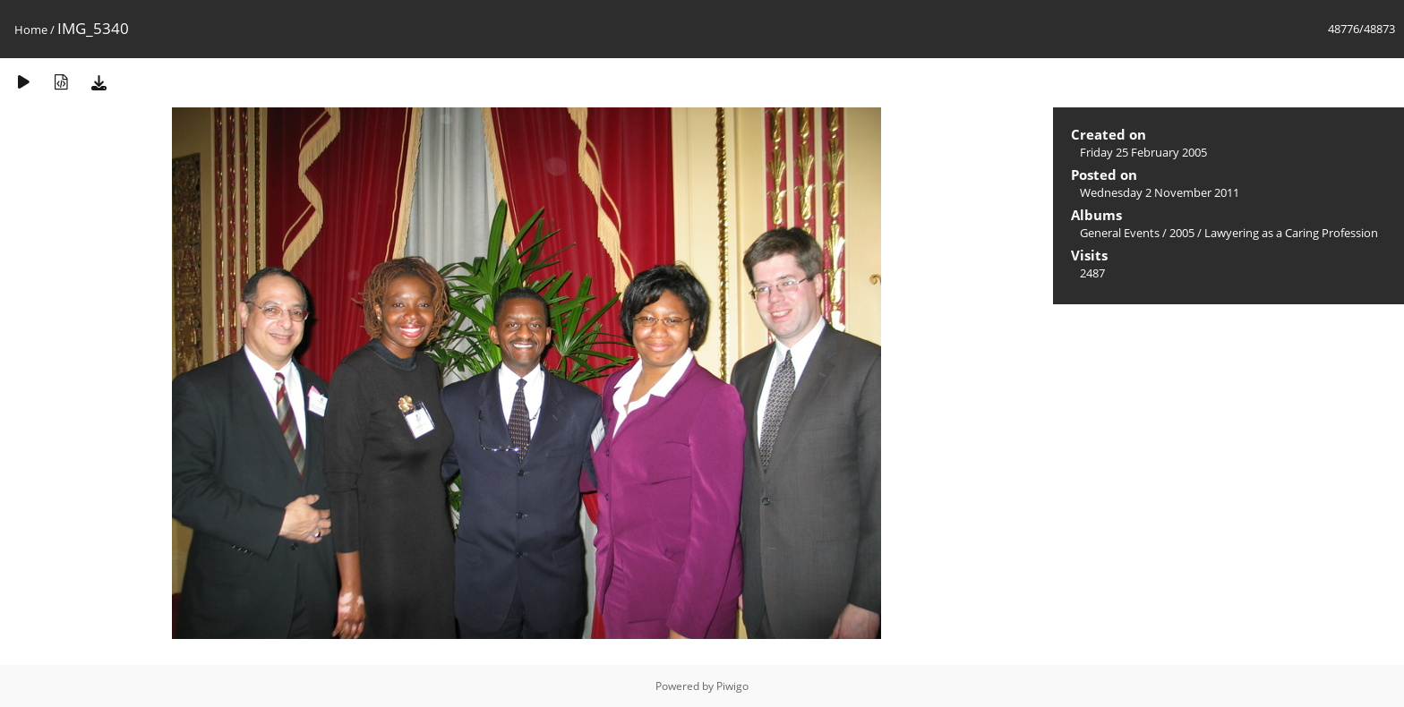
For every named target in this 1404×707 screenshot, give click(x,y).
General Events (1120, 233)
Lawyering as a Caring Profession (1291, 233)
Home (30, 29)
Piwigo (732, 686)
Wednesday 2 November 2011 (1159, 192)
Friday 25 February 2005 (1143, 152)
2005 (1181, 233)
